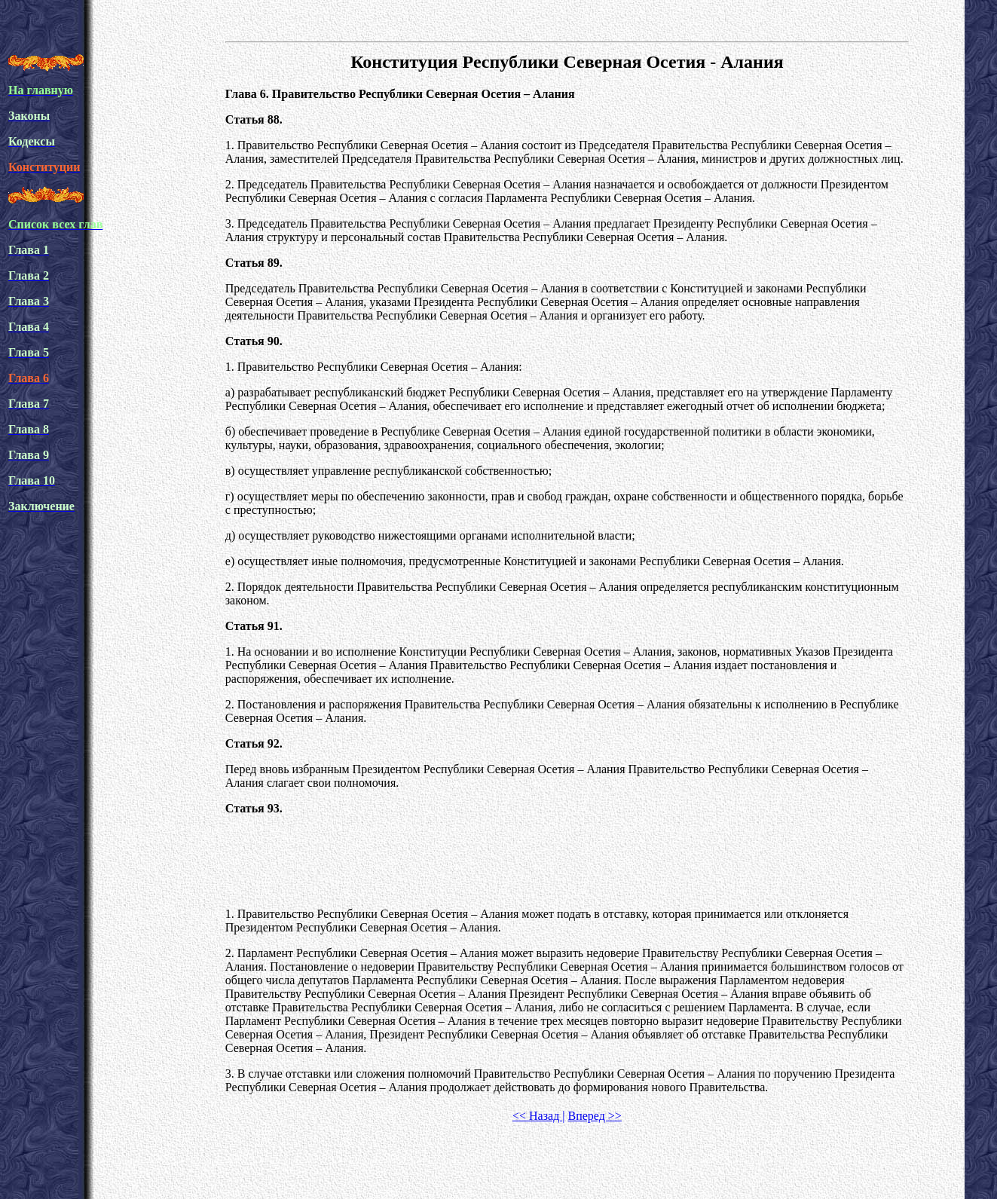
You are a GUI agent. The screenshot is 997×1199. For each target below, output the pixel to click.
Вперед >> (594, 1115)
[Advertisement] (566, 861)
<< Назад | (538, 1115)
